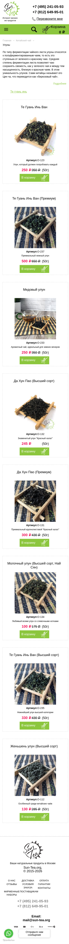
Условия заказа (28, 886)
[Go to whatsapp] (8, 933)
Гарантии (44, 884)
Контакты (44, 888)
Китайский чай (23, 40)
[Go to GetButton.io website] (8, 940)
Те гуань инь (18, 91)
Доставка (28, 880)
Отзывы (11, 884)
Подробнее (59, 83)
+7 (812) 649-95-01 (48, 12)
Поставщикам (28, 891)
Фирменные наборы (11, 893)
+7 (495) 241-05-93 (48, 7)
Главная (7, 40)
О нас (11, 880)
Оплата (44, 880)
